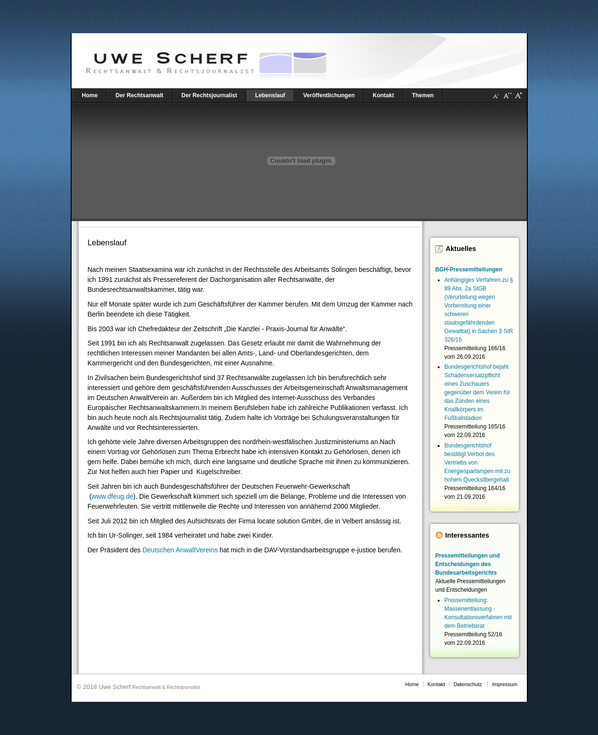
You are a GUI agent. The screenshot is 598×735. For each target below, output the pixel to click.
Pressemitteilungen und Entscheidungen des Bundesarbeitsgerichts (467, 564)
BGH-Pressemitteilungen (468, 269)
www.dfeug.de (112, 496)
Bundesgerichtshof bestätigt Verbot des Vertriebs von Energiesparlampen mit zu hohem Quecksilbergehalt (477, 462)
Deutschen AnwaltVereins (180, 550)
